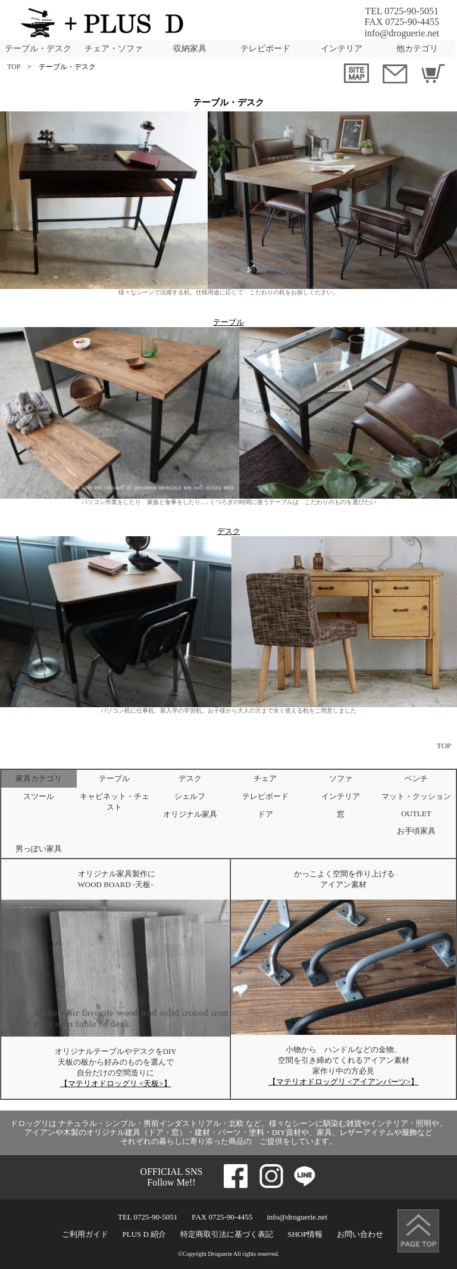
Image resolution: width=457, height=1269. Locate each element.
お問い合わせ (360, 1234)
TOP (13, 67)
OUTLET (416, 813)
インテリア (341, 48)
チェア (265, 778)
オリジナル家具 (190, 814)
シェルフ (189, 796)
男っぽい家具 (38, 848)
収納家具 (189, 48)
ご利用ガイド (85, 1234)
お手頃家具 (416, 830)
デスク (228, 531)
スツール (38, 796)
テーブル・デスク (38, 48)
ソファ (340, 778)
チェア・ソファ (113, 48)
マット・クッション (416, 796)
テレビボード (265, 48)
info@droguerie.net (402, 33)
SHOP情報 (305, 1234)
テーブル (228, 322)
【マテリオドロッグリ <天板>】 (115, 1083)
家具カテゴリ (38, 778)
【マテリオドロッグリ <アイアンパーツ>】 (343, 1081)
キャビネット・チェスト (114, 801)
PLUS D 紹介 (145, 1234)
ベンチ (416, 778)
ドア (265, 814)
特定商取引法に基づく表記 (226, 1234)
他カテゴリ (417, 48)
